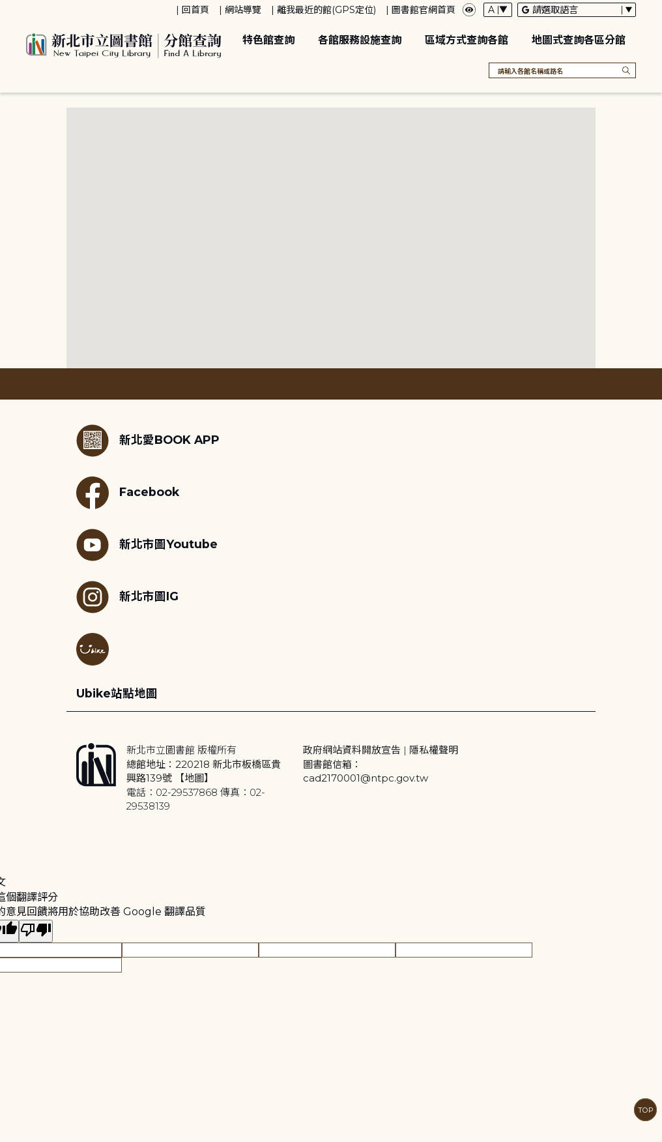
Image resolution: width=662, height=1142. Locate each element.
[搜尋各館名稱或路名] (562, 70)
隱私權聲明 (433, 750)
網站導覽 (243, 10)
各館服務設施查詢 (359, 40)
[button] (263, 200)
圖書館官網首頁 (423, 10)
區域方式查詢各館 (466, 40)
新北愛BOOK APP (148, 440)
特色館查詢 (268, 40)
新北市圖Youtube (147, 545)
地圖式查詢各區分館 (579, 40)
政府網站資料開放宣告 (352, 750)
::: (6, 9)
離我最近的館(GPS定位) (326, 10)
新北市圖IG (127, 597)
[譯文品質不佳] (36, 931)
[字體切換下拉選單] (498, 9)
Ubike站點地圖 (117, 693)
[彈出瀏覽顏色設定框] (469, 9)
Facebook (127, 492)
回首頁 (195, 10)
